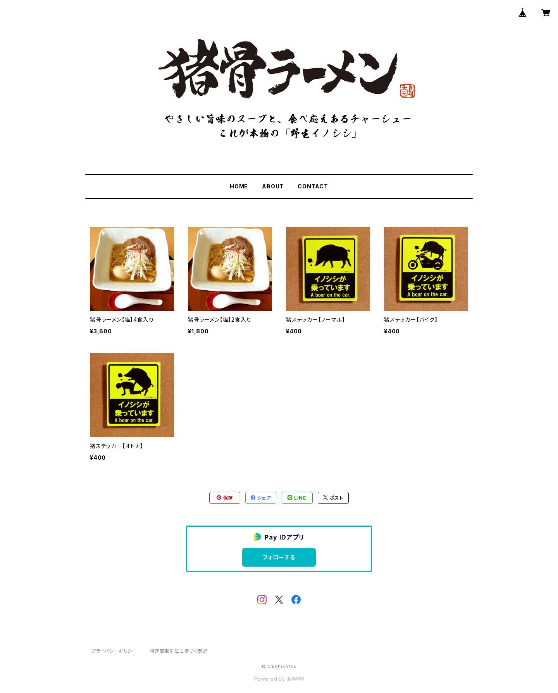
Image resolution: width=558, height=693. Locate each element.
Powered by (279, 679)
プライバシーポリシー (114, 651)
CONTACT (313, 186)
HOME (239, 186)
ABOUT (273, 186)
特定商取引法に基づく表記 (179, 651)
